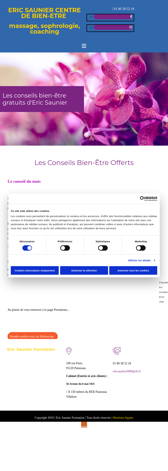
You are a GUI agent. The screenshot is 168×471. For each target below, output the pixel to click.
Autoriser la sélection (84, 270)
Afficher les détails (139, 260)
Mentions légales (123, 417)
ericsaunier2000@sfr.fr (127, 371)
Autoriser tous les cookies (133, 270)
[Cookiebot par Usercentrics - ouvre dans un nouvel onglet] (142, 198)
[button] (33, 336)
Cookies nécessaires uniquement (35, 270)
